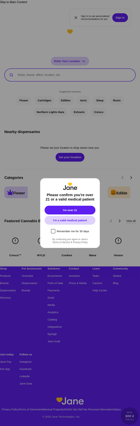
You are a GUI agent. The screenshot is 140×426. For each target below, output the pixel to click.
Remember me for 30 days (73, 231)
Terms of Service (61, 242)
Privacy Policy (80, 242)
